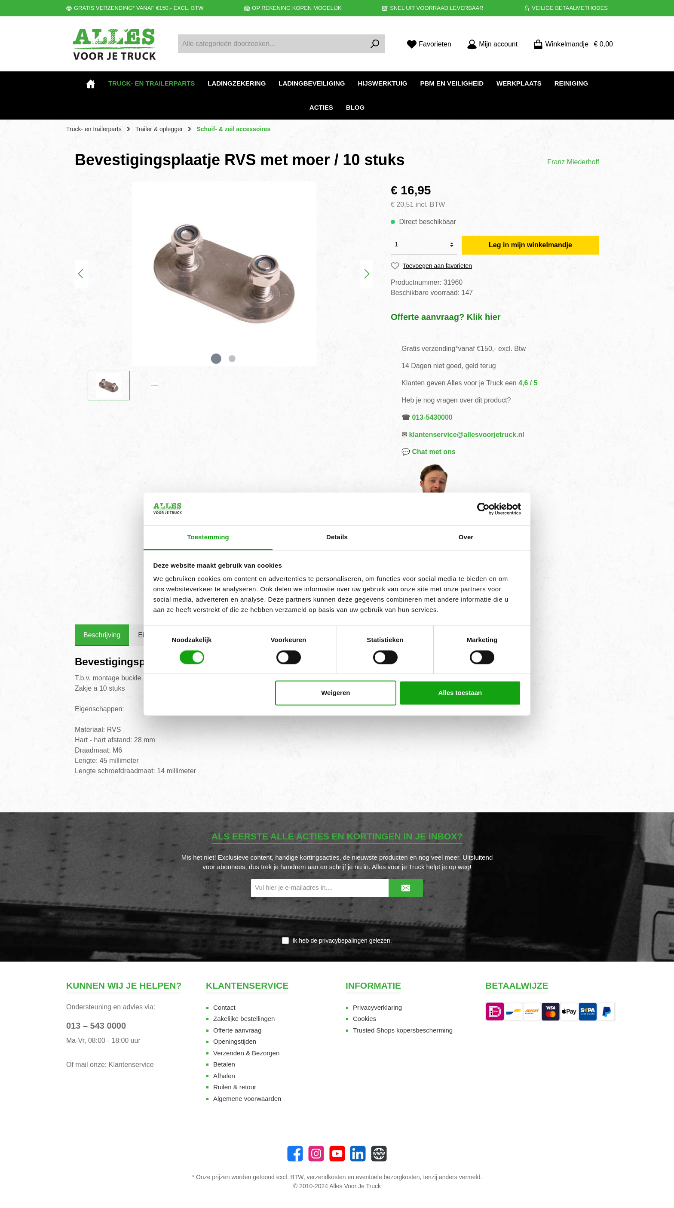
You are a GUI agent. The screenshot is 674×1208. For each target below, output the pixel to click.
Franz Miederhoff (573, 162)
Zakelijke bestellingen (244, 1018)
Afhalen (224, 1075)
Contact (224, 1007)
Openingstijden (234, 1041)
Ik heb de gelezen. (342, 940)
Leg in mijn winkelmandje (530, 245)
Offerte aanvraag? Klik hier (446, 317)
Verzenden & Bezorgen (246, 1053)
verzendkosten (326, 1177)
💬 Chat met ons (428, 451)
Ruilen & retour (234, 1087)
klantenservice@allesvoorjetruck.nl (466, 434)
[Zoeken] (375, 43)
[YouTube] (337, 1153)
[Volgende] (366, 274)
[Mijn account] (492, 44)
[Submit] (406, 888)
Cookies (364, 1018)
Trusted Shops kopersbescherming (403, 1030)
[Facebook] (295, 1153)
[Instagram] (316, 1153)
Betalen (224, 1064)
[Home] (91, 83)
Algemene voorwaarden (247, 1098)
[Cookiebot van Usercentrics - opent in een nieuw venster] (483, 508)
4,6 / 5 (527, 383)
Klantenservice (131, 1064)
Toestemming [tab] (208, 537)
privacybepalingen (343, 940)
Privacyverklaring (377, 1007)
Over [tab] (466, 537)
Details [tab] (337, 537)
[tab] (102, 635)
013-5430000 (432, 417)
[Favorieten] (429, 44)
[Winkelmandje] (570, 44)
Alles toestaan (460, 693)
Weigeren (335, 693)
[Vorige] (81, 274)
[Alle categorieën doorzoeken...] (271, 43)
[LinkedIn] (358, 1153)
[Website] (379, 1153)
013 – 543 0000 (96, 1025)
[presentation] (337, 917)
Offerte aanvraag (237, 1030)
